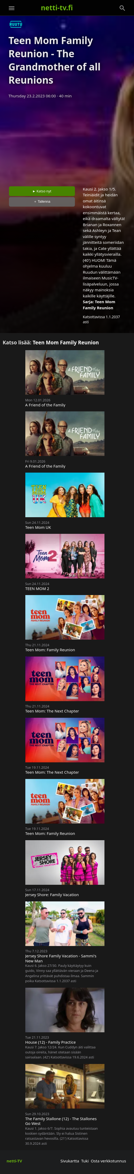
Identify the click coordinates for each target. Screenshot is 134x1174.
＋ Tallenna (42, 201)
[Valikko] (11, 8)
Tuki (85, 1160)
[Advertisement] (67, 141)
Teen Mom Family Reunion (66, 342)
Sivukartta (69, 1160)
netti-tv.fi (57, 7)
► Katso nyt (41, 191)
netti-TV (14, 1160)
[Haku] (122, 8)
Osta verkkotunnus (108, 1160)
